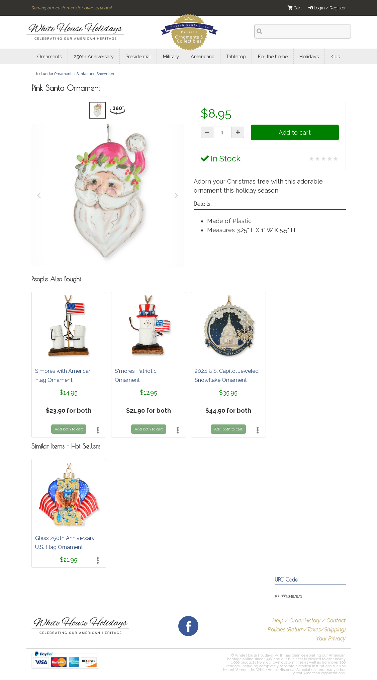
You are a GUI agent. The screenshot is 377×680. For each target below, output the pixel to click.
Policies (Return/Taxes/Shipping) (307, 629)
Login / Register (327, 7)
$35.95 (228, 392)
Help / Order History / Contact (309, 620)
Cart (295, 7)
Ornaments (63, 74)
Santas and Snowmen (95, 74)
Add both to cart (69, 429)
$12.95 (148, 392)
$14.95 (69, 392)
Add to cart (295, 132)
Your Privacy (331, 638)
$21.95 (68, 559)
